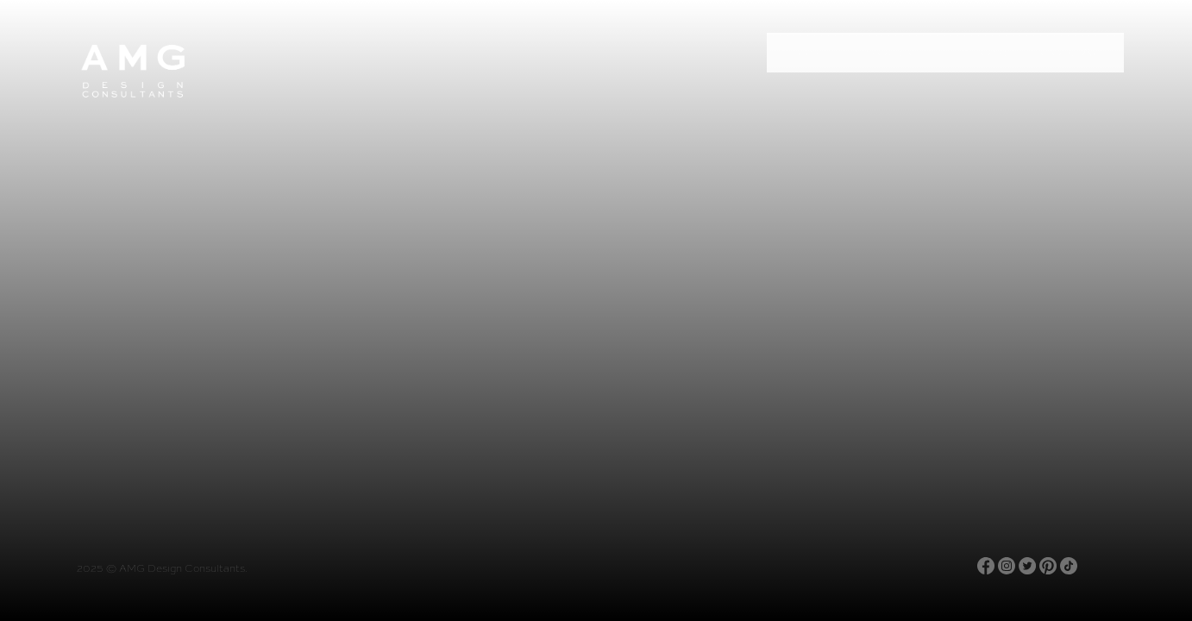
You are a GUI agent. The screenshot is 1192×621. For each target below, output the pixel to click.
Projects (896, 53)
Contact (1075, 53)
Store (988, 53)
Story (804, 53)
